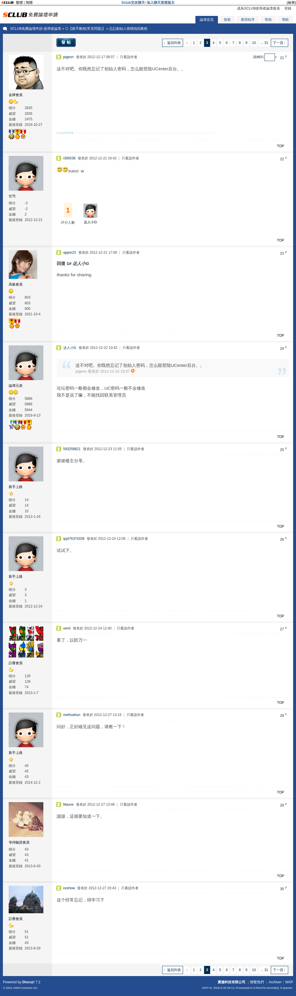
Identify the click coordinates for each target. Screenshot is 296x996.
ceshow (69, 888)
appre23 (69, 253)
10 (254, 43)
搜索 (227, 20)
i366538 (69, 158)
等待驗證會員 (19, 842)
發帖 (66, 42)
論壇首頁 (207, 20)
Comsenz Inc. (29, 987)
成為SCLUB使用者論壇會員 (258, 8)
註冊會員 (16, 663)
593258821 (72, 449)
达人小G (90, 222)
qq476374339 (73, 539)
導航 (285, 20)
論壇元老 (16, 386)
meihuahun (71, 715)
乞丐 (12, 196)
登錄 (287, 8)
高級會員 (16, 284)
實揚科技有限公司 (231, 982)
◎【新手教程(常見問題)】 (85, 29)
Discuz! (28, 982)
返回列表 (174, 43)
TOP (280, 146)
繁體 (19, 3)
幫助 (268, 20)
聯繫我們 (257, 982)
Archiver (275, 982)
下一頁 (278, 43)
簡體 (29, 3)
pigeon (68, 57)
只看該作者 (128, 57)
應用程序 (248, 20)
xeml (67, 628)
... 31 (264, 43)
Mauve (68, 804)
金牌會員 (16, 95)
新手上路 (16, 487)
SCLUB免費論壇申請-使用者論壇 (35, 29)
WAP (289, 982)
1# (68, 263)
